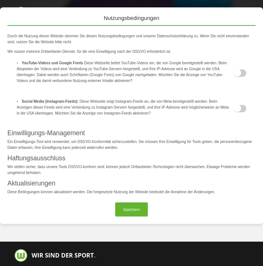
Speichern (131, 210)
